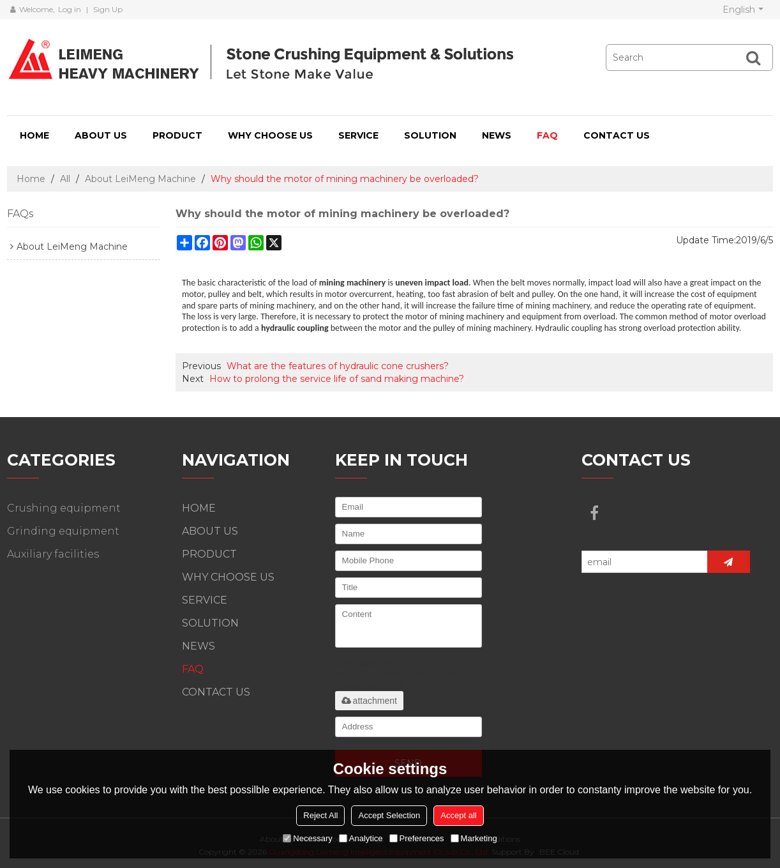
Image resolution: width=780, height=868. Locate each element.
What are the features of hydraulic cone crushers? (338, 366)
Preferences (416, 838)
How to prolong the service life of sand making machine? (336, 379)
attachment (369, 701)
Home (31, 179)
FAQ (547, 135)
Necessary (307, 838)
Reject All (320, 815)
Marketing (474, 838)
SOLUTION (430, 135)
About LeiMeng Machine (140, 179)
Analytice (361, 838)
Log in (69, 9)
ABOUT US (101, 135)
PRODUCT (177, 135)
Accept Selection (389, 815)
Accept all (458, 815)
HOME (34, 135)
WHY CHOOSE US (270, 135)
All (65, 179)
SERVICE (358, 135)
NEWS (496, 135)
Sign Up (108, 9)
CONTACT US (616, 135)
